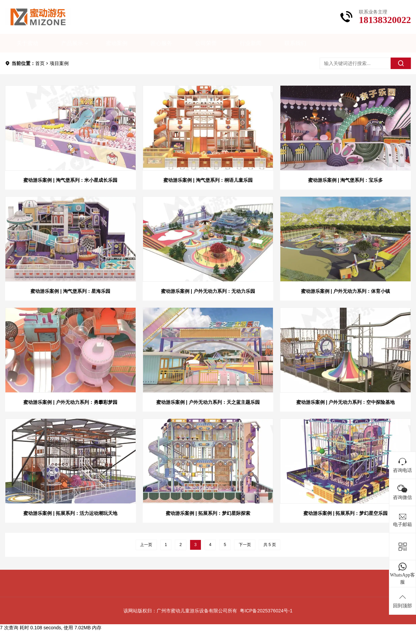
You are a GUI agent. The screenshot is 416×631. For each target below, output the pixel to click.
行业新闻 (250, 43)
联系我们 (295, 43)
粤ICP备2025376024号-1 (266, 610)
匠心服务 (161, 43)
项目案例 (59, 63)
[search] (401, 63)
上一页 (146, 544)
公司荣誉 (206, 43)
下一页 (245, 544)
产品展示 (72, 43)
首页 (40, 63)
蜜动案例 (117, 43)
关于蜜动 (27, 43)
